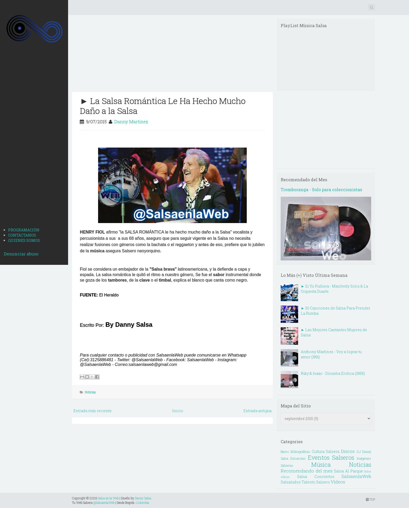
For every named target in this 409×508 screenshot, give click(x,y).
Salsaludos (291, 482)
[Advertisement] (34, 141)
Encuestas (298, 458)
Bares (285, 451)
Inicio (177, 410)
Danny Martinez (131, 122)
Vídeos (338, 482)
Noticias (90, 392)
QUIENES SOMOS (24, 240)
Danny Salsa (143, 498)
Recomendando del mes (306, 471)
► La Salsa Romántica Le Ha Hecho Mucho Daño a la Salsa (162, 105)
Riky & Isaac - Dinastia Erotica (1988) (333, 373)
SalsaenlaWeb (356, 476)
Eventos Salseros (331, 457)
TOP (370, 499)
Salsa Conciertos (315, 476)
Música (321, 464)
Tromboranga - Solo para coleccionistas (321, 189)
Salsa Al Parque (348, 471)
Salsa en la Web (108, 498)
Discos (348, 451)
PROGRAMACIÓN (23, 229)
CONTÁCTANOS (22, 235)
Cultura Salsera (326, 451)
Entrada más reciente (92, 410)
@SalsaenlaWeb (104, 502)
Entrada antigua (257, 410)
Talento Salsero (316, 482)
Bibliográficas (300, 451)
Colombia (142, 502)
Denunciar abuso (21, 253)
